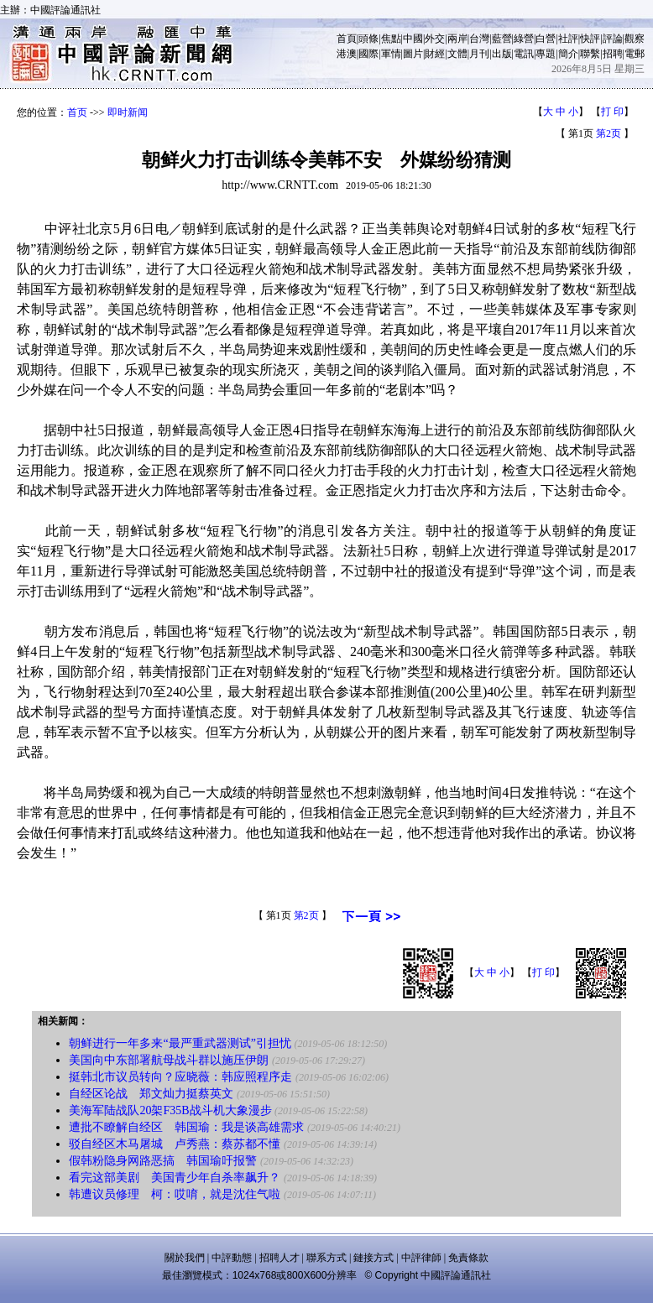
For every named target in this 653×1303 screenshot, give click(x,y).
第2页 (608, 133)
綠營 (524, 38)
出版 (502, 54)
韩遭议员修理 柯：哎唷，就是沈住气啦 (174, 1194)
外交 (435, 38)
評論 (613, 38)
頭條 (368, 38)
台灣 (479, 38)
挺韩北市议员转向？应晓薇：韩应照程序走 (180, 1077)
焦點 (391, 38)
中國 (413, 38)
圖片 (413, 54)
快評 (590, 38)
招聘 (613, 54)
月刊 (479, 54)
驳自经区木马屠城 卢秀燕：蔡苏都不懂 (174, 1144)
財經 (435, 54)
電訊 (524, 54)
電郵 (634, 54)
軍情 (391, 54)
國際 (368, 54)
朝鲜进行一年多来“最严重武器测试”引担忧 (179, 1043)
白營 (545, 38)
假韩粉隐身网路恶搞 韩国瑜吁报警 (163, 1160)
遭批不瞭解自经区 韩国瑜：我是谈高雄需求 (186, 1127)
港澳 (347, 54)
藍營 (502, 38)
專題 (545, 54)
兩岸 (457, 38)
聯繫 (590, 54)
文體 (457, 54)
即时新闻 (127, 112)
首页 (77, 112)
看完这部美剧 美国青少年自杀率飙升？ (174, 1177)
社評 (568, 38)
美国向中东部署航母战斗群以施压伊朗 (169, 1060)
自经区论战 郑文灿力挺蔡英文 (151, 1093)
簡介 (568, 54)
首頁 (347, 38)
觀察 (634, 38)
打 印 (612, 111)
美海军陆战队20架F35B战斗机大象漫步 (170, 1110)
